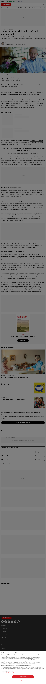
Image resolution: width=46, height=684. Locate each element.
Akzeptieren (23, 676)
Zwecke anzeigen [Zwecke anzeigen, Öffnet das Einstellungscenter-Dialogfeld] (23, 680)
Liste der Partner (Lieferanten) (7, 672)
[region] (23, 667)
